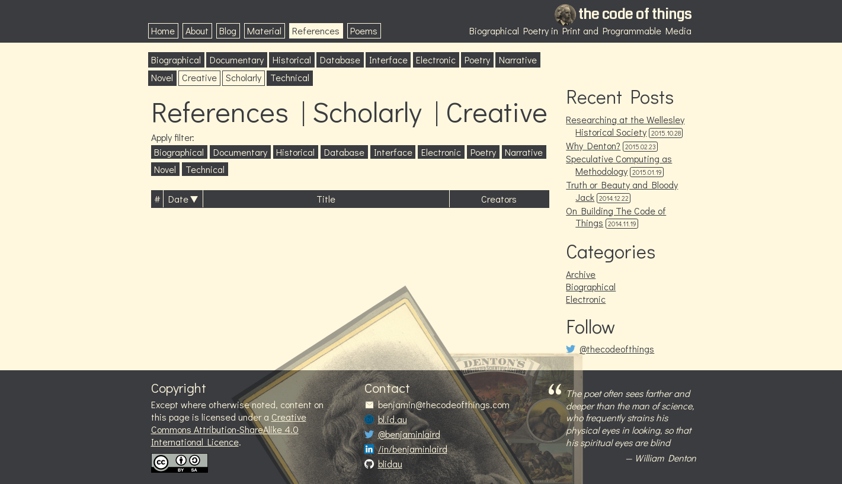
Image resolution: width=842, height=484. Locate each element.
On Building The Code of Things (616, 216)
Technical (289, 77)
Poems (363, 30)
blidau (390, 464)
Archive (581, 274)
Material (264, 30)
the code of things (634, 14)
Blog (227, 30)
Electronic (436, 59)
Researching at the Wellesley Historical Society (625, 125)
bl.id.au (392, 419)
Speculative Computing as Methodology (619, 164)
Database (340, 59)
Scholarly (243, 77)
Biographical (176, 59)
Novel (162, 77)
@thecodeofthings (617, 349)
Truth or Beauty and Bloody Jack (622, 190)
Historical (292, 59)
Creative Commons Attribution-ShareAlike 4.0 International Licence (228, 429)
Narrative (518, 59)
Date (178, 199)
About (197, 30)
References (316, 30)
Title (325, 199)
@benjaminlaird (409, 434)
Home (163, 30)
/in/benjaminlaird (412, 449)
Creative (199, 77)
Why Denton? (593, 145)
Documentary (237, 59)
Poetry (477, 59)
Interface (388, 59)
